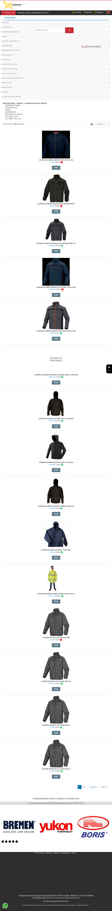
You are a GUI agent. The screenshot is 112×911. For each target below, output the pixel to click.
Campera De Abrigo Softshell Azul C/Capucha (56, 419)
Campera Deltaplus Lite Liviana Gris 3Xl (56, 681)
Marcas (56, 853)
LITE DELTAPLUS (11, 108)
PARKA (7, 110)
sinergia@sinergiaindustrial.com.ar (44, 898)
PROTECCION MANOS (9, 73)
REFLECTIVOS (6, 83)
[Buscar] (69, 30)
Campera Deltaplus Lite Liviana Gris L (56, 725)
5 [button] (17, 841)
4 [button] (13, 841)
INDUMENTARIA (6, 46)
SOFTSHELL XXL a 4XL (13, 119)
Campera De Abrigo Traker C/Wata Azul (56, 550)
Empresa (21, 13)
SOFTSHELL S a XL (12, 116)
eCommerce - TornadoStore (46, 905)
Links (73, 853)
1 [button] (3, 841)
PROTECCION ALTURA (9, 64)
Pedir (56, 168)
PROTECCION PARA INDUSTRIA (12, 78)
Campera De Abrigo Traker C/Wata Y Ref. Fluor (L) (56, 594)
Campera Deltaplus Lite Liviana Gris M (56, 769)
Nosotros (49, 853)
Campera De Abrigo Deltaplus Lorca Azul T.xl (56, 160)
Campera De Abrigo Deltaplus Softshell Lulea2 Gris (56, 331)
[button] (109, 367)
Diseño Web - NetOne (29, 905)
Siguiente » (94, 787)
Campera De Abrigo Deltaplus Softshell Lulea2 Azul (56, 287)
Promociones (39, 853)
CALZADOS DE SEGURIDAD (11, 96)
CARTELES (5, 22)
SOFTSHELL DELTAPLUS (14, 114)
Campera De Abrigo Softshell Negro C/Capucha (56, 506)
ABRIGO (20, 103)
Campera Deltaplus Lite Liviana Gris (56, 638)
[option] (19, 826)
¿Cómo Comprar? (32, 13)
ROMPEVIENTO (10, 112)
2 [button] (6, 841)
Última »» (104, 787)
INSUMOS (4, 92)
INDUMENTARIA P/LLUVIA (10, 50)
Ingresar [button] (89, 12)
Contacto (44, 13)
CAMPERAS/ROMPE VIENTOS (36, 103)
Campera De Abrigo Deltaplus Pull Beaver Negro (55, 204)
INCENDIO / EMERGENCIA (10, 41)
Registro (99, 12)
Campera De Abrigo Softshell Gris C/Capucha (56, 462)
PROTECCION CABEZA (9, 69)
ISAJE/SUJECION (7, 55)
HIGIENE (4, 36)
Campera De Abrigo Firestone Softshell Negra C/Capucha (56, 375)
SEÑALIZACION (6, 87)
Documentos (65, 853)
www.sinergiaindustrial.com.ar (69, 898)
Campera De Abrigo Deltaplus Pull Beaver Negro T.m (56, 243)
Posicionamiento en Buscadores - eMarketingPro (71, 905)
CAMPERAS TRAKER (12, 105)
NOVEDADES (6, 59)
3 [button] (10, 841)
